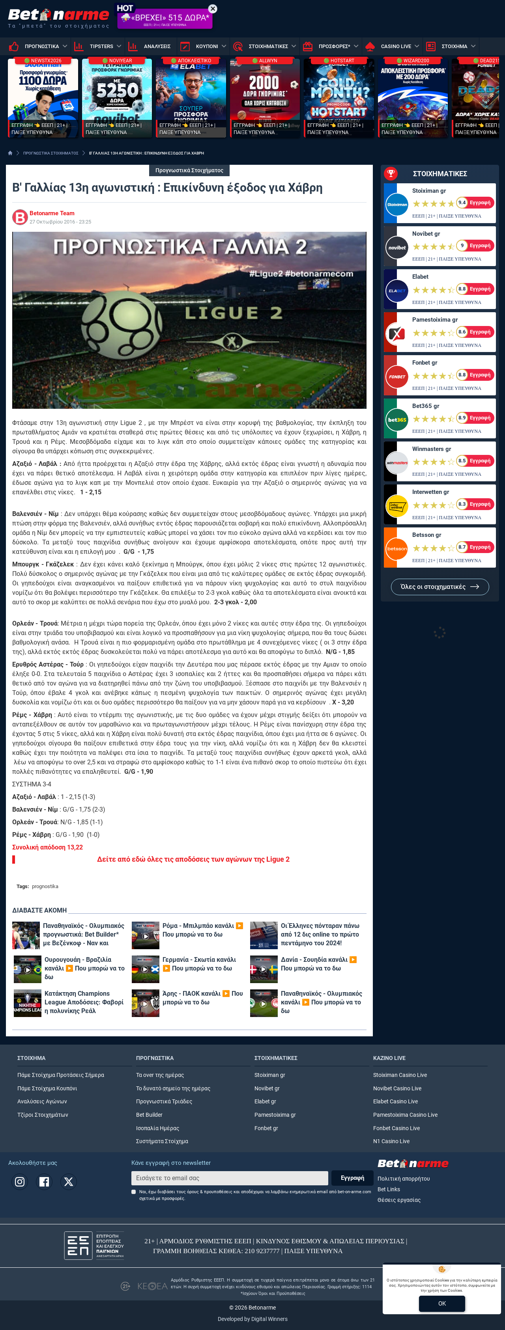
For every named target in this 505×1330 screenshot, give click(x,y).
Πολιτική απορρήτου (404, 1178)
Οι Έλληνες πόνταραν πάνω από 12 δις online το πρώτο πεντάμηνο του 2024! (320, 934)
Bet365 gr (425, 406)
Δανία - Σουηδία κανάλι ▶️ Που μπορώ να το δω (319, 964)
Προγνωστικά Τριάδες (164, 1101)
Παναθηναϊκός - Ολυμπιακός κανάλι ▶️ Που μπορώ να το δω (321, 1002)
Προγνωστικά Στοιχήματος (189, 170)
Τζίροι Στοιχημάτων (42, 1115)
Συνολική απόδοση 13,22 (47, 847)
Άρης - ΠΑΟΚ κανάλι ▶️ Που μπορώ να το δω (203, 998)
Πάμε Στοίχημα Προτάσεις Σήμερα (60, 1075)
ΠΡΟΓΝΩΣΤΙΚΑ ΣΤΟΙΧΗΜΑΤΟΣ (51, 153)
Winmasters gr (431, 449)
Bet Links (389, 1189)
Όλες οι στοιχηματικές (440, 586)
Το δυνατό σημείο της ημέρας (173, 1088)
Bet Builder (149, 1115)
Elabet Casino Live (395, 1101)
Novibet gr (426, 233)
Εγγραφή (352, 1177)
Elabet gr (265, 1101)
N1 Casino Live (391, 1141)
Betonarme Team (52, 213)
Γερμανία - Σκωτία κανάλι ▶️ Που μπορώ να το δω (199, 964)
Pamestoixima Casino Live (405, 1115)
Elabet (420, 276)
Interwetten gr (430, 491)
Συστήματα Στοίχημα (162, 1141)
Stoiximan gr (429, 190)
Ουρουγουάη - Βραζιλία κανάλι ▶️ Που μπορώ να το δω (85, 968)
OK (442, 1303)
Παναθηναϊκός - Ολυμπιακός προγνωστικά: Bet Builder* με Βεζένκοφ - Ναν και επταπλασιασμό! (83, 935)
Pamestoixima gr (435, 319)
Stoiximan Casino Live (400, 1075)
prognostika (45, 886)
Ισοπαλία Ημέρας (158, 1128)
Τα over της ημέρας (160, 1075)
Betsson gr (426, 534)
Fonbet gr (424, 362)
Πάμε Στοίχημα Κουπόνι (47, 1088)
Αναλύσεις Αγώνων (42, 1101)
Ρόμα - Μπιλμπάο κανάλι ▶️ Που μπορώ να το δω (203, 930)
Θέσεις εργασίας (399, 1200)
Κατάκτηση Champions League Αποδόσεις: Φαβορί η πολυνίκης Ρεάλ (84, 1002)
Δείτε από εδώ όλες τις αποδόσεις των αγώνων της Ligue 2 (193, 859)
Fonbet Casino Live (396, 1128)
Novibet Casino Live (397, 1088)
